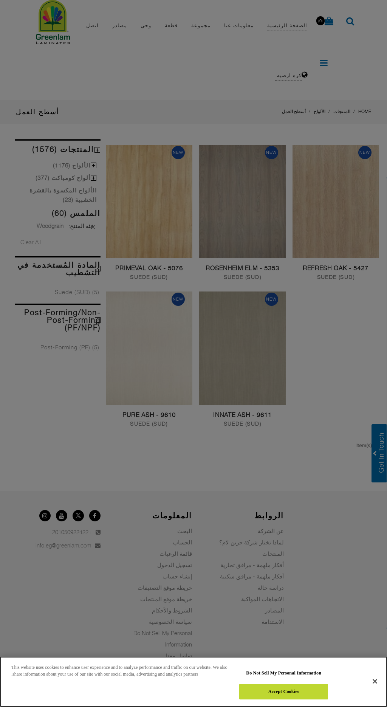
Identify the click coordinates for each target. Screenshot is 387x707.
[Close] (375, 681)
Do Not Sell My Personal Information (283, 673)
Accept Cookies (283, 691)
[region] (193, 682)
